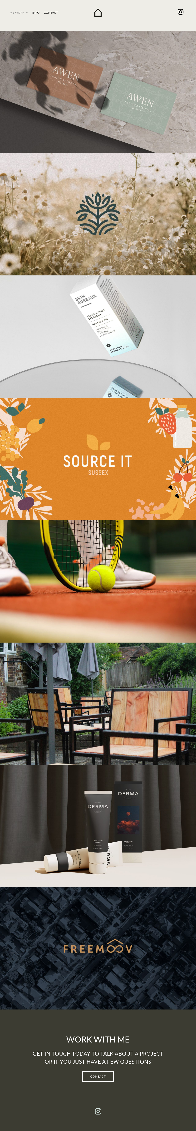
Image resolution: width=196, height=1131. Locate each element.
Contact (51, 12)
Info (36, 12)
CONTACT (98, 1076)
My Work (17, 12)
